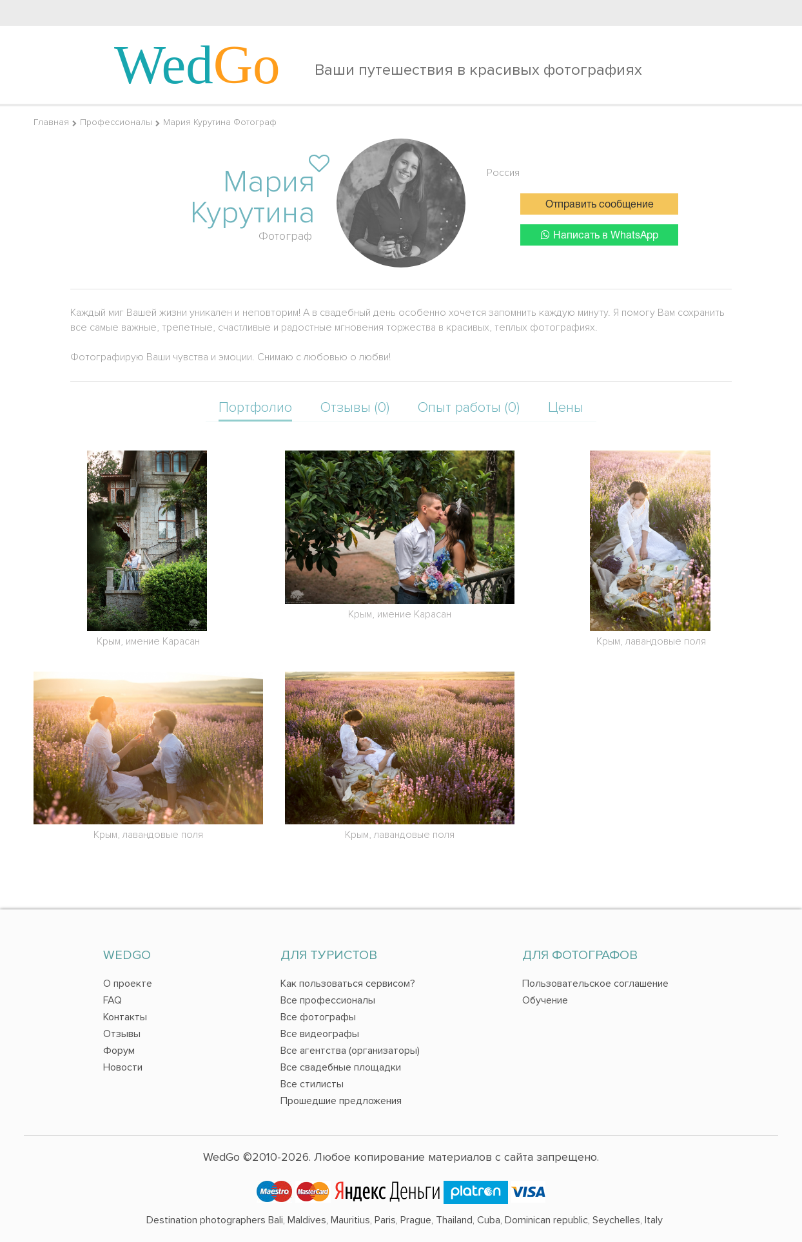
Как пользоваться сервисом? (347, 983)
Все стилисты (312, 1084)
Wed (197, 64)
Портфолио (255, 407)
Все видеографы (319, 1033)
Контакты (125, 1017)
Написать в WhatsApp (599, 234)
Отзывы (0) (354, 407)
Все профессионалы (327, 1000)
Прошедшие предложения (341, 1100)
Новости (122, 1067)
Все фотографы (318, 1017)
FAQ (112, 1000)
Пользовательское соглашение (595, 983)
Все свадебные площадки (340, 1067)
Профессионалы (116, 122)
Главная (51, 122)
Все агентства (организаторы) (350, 1050)
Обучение (545, 1000)
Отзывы (122, 1033)
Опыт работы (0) (469, 407)
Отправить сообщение (599, 204)
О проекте (127, 983)
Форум (119, 1050)
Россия (503, 172)
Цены (565, 407)
